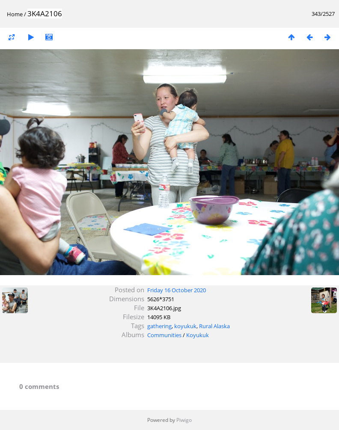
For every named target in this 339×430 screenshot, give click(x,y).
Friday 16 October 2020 (176, 290)
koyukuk (185, 326)
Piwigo (184, 420)
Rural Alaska (214, 326)
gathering (159, 326)
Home (15, 14)
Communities (164, 335)
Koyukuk (197, 335)
